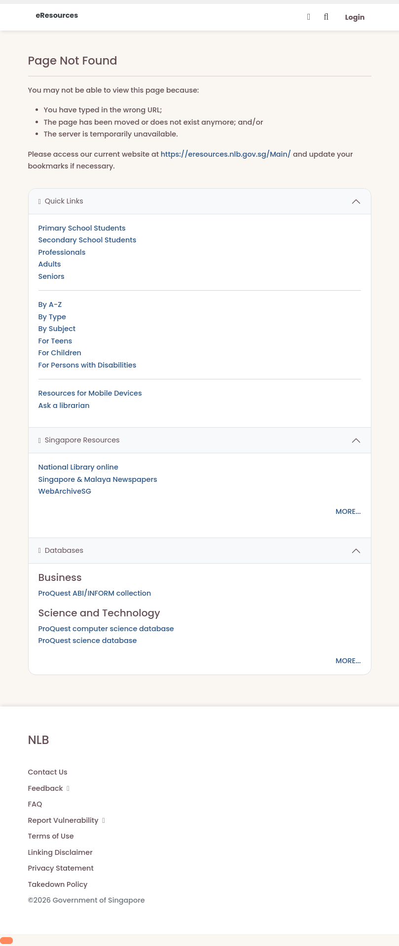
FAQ (35, 804)
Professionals (62, 252)
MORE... (348, 511)
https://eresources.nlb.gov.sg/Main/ (226, 154)
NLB (38, 740)
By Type (52, 317)
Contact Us (48, 772)
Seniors (51, 276)
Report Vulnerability (66, 820)
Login (355, 17)
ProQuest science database (87, 640)
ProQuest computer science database (106, 629)
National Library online (78, 467)
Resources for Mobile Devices (90, 393)
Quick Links (60, 201)
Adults (49, 264)
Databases (61, 550)
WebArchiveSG (64, 491)
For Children (59, 353)
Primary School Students (82, 228)
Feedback (49, 788)
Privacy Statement (61, 868)
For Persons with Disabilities (87, 365)
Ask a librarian (64, 405)
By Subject (57, 329)
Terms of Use (51, 836)
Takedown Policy (58, 884)
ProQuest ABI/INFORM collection (94, 593)
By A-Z (50, 304)
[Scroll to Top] (6, 940)
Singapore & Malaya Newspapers (97, 479)
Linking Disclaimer (60, 852)
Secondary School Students (87, 240)
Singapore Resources (79, 440)
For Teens (55, 341)
